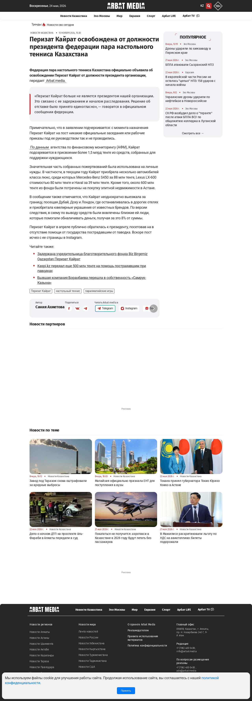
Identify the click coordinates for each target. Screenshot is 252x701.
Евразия (134, 16)
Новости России (88, 637)
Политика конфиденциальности (147, 645)
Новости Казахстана (73, 16)
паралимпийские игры (99, 291)
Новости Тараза (39, 661)
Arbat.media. (56, 81)
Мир (119, 16)
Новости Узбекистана (92, 643)
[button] (153, 308)
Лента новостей (88, 631)
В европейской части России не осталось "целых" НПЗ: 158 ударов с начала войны (190, 81)
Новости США (87, 667)
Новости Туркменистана (93, 655)
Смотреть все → (193, 133)
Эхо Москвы (102, 16)
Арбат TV (191, 16)
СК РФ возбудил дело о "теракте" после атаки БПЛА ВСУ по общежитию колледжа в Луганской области (190, 119)
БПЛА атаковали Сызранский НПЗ (189, 65)
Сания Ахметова (50, 307)
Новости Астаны (39, 638)
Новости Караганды (42, 655)
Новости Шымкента (41, 643)
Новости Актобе (39, 649)
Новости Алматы (40, 632)
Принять (126, 690)
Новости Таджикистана (93, 661)
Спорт (151, 16)
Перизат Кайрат (41, 291)
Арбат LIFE (169, 16)
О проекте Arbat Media (142, 624)
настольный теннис (68, 291)
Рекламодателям (138, 630)
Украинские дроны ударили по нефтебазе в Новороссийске (187, 99)
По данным (39, 147)
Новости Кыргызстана (92, 649)
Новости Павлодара (42, 667)
